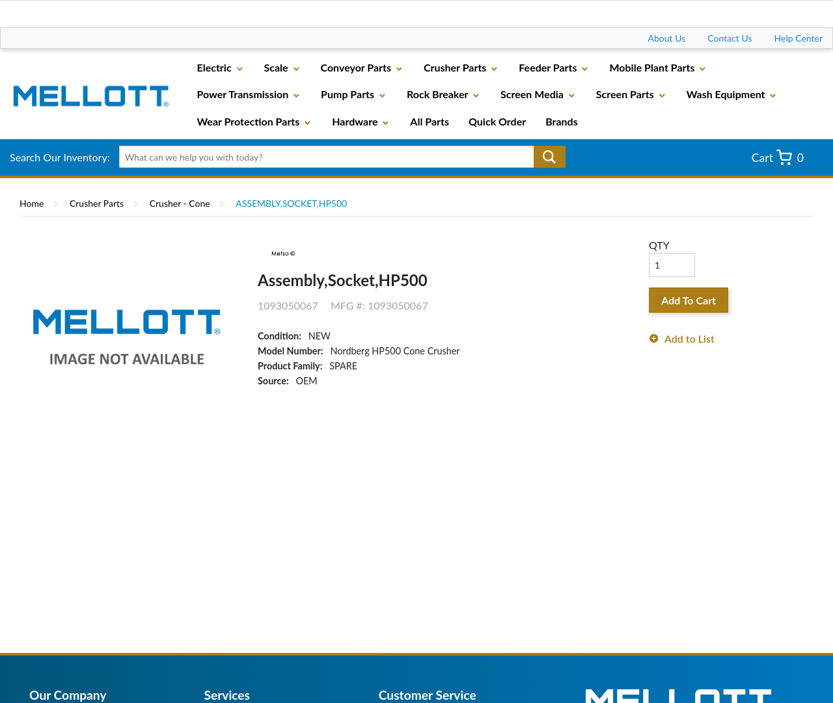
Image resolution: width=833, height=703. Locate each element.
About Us (667, 38)
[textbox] (337, 157)
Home (32, 203)
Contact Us (729, 38)
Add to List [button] (689, 338)
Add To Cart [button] (688, 300)
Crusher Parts (97, 203)
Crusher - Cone (180, 203)
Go (550, 157)
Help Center (798, 38)
